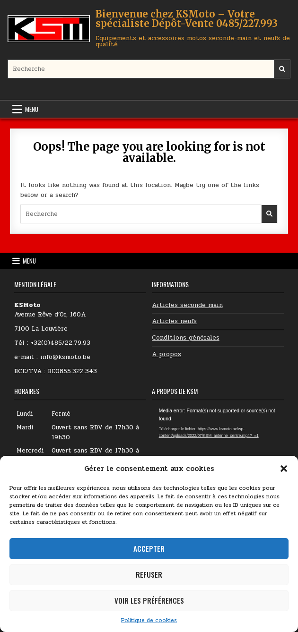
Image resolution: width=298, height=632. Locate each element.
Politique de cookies (149, 620)
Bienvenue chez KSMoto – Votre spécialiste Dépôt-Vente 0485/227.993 (187, 18)
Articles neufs (174, 321)
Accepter (149, 548)
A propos (166, 354)
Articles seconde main (187, 305)
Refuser (149, 574)
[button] (284, 468)
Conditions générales (185, 337)
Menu (31, 109)
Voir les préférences (149, 600)
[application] (218, 444)
